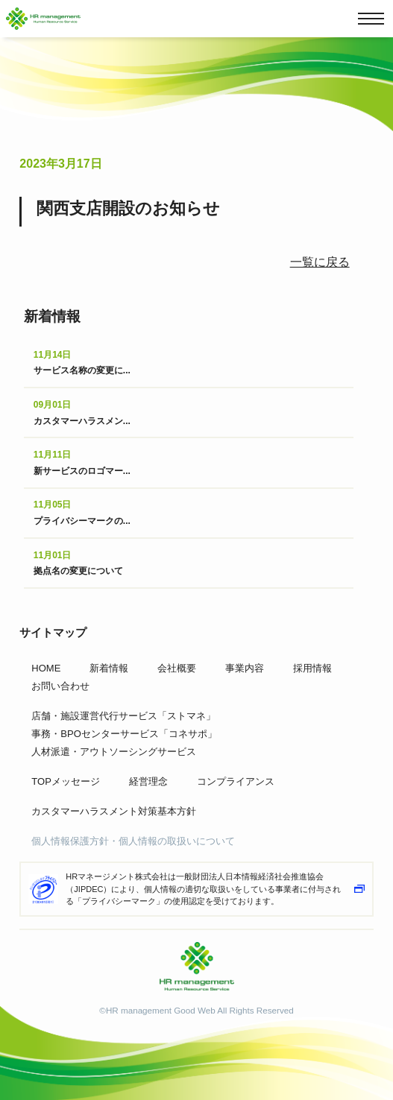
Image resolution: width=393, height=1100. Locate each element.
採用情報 (312, 668)
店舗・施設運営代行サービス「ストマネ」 (123, 715)
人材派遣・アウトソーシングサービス (113, 751)
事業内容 (244, 668)
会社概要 (176, 668)
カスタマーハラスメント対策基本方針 (113, 811)
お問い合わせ (60, 686)
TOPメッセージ (65, 781)
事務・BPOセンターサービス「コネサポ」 (123, 733)
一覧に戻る (320, 262)
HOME (45, 668)
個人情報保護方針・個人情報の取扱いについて (133, 841)
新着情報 (108, 668)
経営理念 (148, 781)
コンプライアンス (235, 781)
